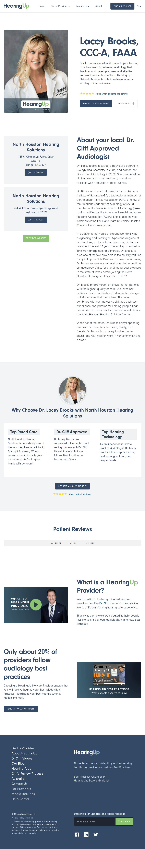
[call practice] (36, 172)
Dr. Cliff (103, 603)
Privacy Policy (18, 818)
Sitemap (29, 818)
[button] (60, 6)
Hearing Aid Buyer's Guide (91, 780)
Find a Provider (122, 6)
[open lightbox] (36, 605)
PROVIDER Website (36, 238)
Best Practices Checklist (90, 776)
